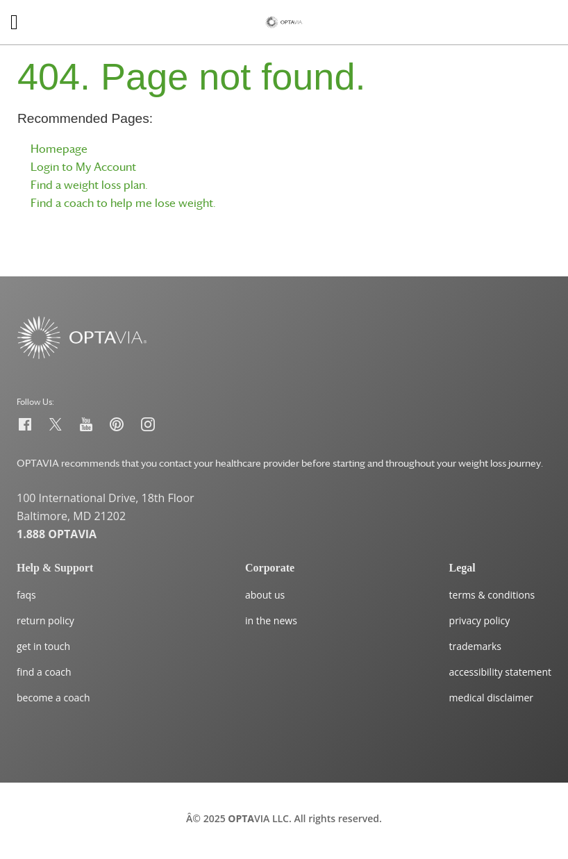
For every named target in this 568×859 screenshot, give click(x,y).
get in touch (43, 646)
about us (265, 594)
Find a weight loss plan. (89, 184)
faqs (26, 594)
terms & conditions (492, 594)
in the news (271, 620)
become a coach (53, 697)
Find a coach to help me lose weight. (123, 202)
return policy (45, 620)
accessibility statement (500, 671)
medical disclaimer (491, 697)
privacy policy (479, 620)
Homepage (59, 148)
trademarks (475, 646)
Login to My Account (83, 166)
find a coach (44, 671)
